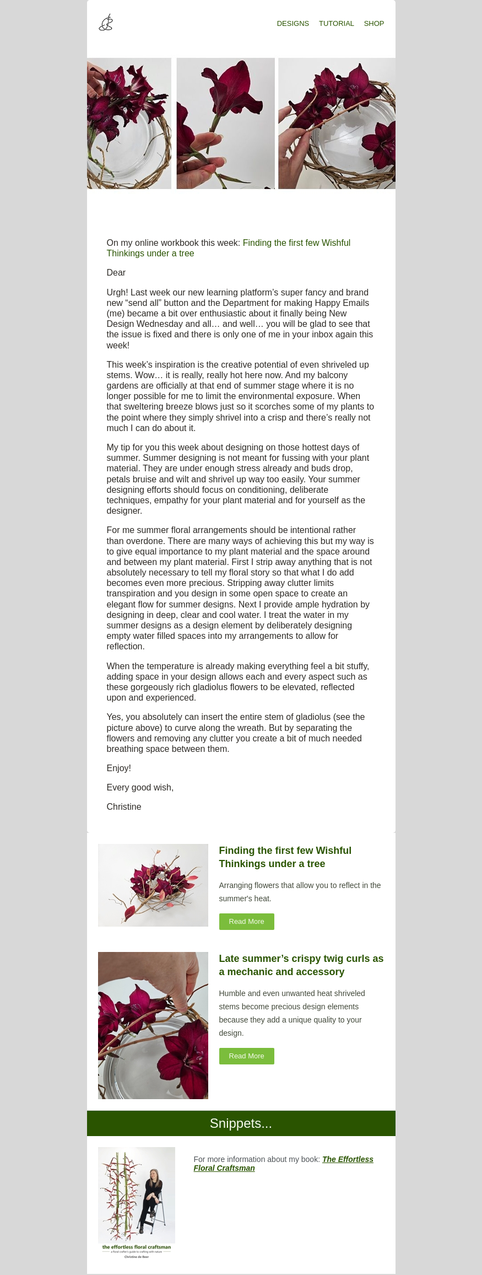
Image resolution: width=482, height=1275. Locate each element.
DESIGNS (293, 23)
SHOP (374, 23)
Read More (246, 921)
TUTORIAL (336, 23)
